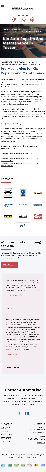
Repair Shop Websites (26, 455)
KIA (5, 34)
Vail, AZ (9, 308)
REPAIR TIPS (6, 438)
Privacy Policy (31, 457)
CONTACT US (6, 441)
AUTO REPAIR (6, 435)
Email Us (41, 443)
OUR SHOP (5, 428)
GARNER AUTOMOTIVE (12, 29)
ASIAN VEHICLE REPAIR (32, 32)
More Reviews (9, 265)
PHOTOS (4, 431)
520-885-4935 (17, 395)
